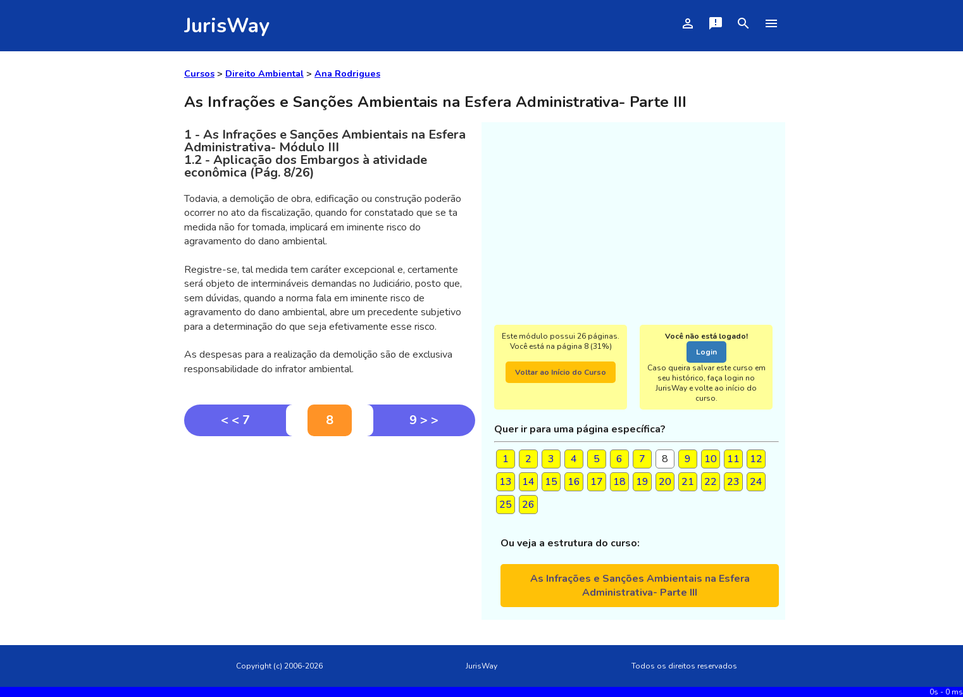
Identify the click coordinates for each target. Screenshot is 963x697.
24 (756, 482)
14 (528, 482)
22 (710, 482)
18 (619, 482)
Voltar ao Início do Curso (560, 372)
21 (687, 482)
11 (733, 459)
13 (505, 482)
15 (551, 482)
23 (733, 482)
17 (596, 482)
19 (642, 482)
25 (505, 505)
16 (574, 482)
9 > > (423, 420)
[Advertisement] (330, 531)
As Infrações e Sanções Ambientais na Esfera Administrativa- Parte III (640, 586)
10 (710, 459)
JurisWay (227, 25)
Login (706, 352)
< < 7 (235, 420)
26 (528, 505)
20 (665, 482)
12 (756, 459)
